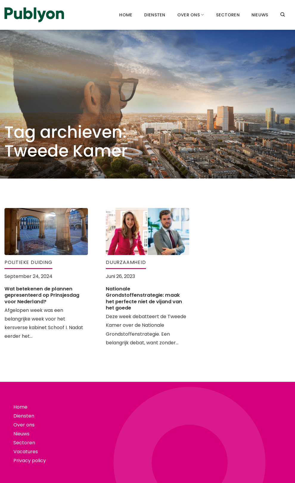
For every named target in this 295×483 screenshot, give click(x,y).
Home (125, 15)
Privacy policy (29, 460)
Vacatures (25, 451)
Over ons (190, 15)
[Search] (282, 14)
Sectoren (228, 15)
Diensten (154, 15)
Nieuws (259, 15)
